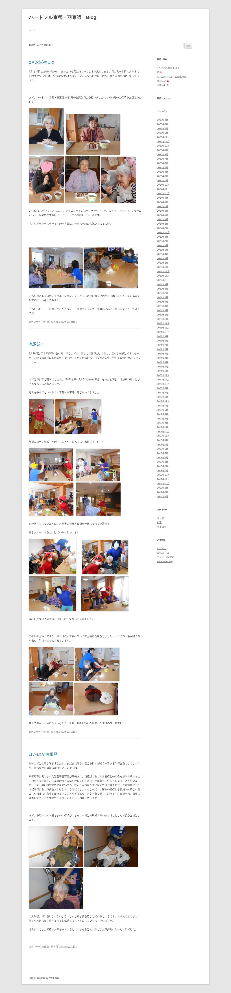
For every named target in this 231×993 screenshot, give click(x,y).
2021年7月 (162, 345)
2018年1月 (162, 470)
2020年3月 (162, 388)
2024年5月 (162, 215)
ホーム (32, 30)
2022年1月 (162, 319)
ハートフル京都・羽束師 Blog (62, 17)
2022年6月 (162, 297)
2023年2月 (162, 262)
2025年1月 (162, 180)
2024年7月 (162, 206)
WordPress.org (165, 561)
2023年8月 (162, 236)
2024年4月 (162, 219)
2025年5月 (162, 167)
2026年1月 (162, 132)
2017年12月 (163, 475)
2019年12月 (163, 401)
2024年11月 (163, 189)
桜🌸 (159, 72)
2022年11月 (163, 275)
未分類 (45, 321)
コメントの (165, 557)
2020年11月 (163, 379)
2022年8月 (162, 288)
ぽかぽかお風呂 (43, 754)
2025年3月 (162, 176)
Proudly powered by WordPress (44, 978)
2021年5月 (162, 353)
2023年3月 (162, 258)
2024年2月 (162, 228)
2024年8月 (162, 202)
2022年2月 (162, 314)
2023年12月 (163, 232)
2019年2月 (162, 423)
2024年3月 (162, 223)
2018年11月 (163, 436)
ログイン (161, 548)
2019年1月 (162, 427)
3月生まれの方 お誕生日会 (171, 76)
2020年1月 (162, 397)
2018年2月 (162, 466)
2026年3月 (162, 124)
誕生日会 (161, 526)
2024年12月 (163, 184)
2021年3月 (162, 362)
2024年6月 (162, 210)
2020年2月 (162, 392)
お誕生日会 (163, 85)
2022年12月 (163, 271)
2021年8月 (162, 340)
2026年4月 (162, 120)
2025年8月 (162, 154)
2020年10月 (163, 384)
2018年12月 (163, 431)
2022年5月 (162, 301)
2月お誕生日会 (42, 62)
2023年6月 (162, 245)
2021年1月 (162, 371)
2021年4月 (162, 358)
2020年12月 (163, 375)
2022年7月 (162, 293)
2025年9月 (162, 150)
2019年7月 (162, 405)
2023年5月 (162, 249)
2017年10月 (163, 483)
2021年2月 (162, 366)
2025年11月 (163, 141)
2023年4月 (162, 254)
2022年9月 (162, 284)
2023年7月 (162, 241)
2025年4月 (162, 171)
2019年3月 (162, 418)
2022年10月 (163, 280)
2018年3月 (162, 462)
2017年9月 (162, 487)
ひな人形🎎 (163, 81)
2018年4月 (162, 457)
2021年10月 (163, 332)
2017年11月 (163, 479)
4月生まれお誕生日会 (168, 68)
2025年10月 (163, 145)
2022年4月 (162, 306)
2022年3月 (162, 310)
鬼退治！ (37, 344)
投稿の (163, 552)
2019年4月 (162, 414)
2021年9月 (162, 336)
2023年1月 (162, 267)
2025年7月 (162, 158)
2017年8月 (162, 492)
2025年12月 (163, 137)
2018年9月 (162, 440)
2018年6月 (162, 449)
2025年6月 (162, 163)
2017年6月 (162, 496)
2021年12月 (163, 323)
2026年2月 (162, 128)
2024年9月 (162, 197)
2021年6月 (162, 349)
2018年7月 (162, 444)
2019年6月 (162, 410)
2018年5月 (162, 453)
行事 (159, 522)
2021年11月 (163, 327)
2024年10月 (163, 193)
